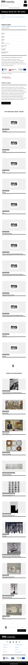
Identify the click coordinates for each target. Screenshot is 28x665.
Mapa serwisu (5, 647)
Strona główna (5, 644)
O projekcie (5, 651)
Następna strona (22, 630)
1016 (22, 627)
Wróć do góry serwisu (19, 651)
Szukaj (25, 5)
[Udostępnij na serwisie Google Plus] (6, 28)
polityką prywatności (14, 663)
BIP (3, 649)
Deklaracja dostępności (19, 644)
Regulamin (17, 647)
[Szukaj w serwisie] (12, 5)
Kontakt (16, 649)
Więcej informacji (6, 103)
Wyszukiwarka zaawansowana (14, 7)
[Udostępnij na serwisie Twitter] (7, 28)
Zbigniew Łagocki (6, 24)
